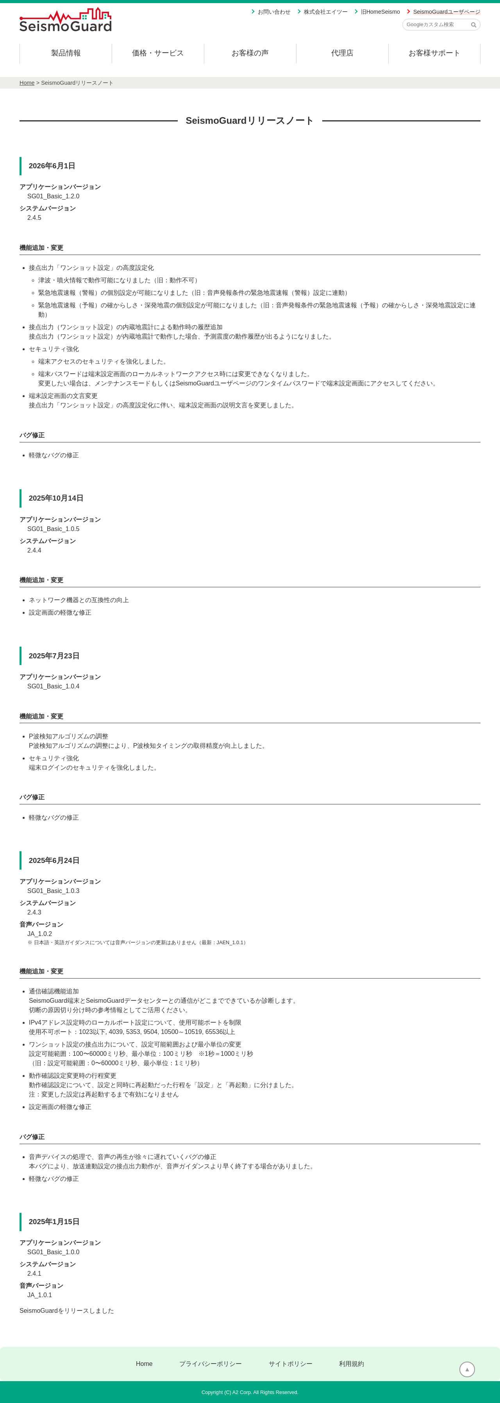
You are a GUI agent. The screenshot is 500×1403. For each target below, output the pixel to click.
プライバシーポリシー (210, 1363)
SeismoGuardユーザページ (446, 12)
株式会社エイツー (326, 12)
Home (27, 83)
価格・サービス (158, 53)
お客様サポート (435, 53)
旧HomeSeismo (380, 12)
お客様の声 (250, 53)
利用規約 (351, 1363)
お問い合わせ (274, 12)
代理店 (342, 53)
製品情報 (66, 53)
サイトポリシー (290, 1363)
